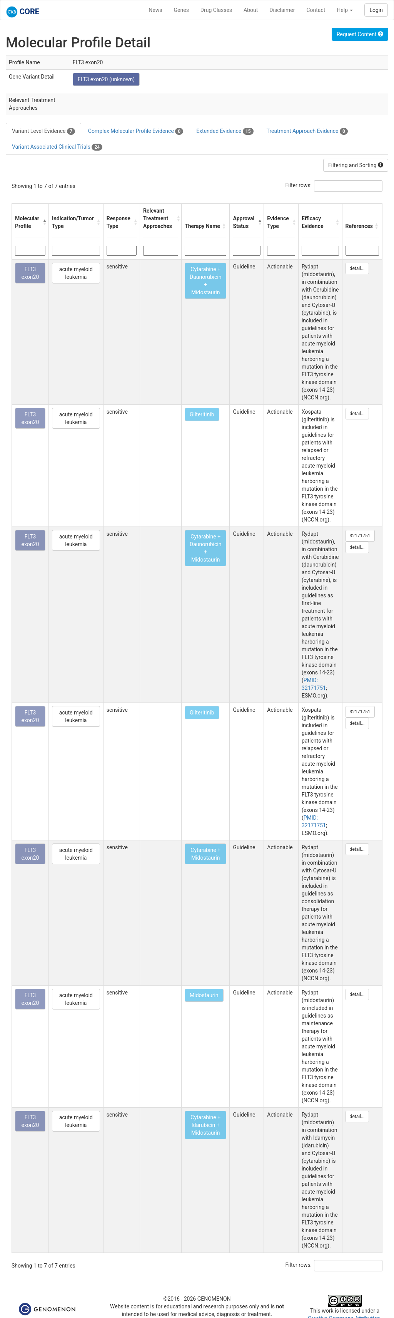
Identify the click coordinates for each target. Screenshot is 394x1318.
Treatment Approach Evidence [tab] (307, 131)
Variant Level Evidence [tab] (43, 131)
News (155, 10)
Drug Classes (216, 10)
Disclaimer (282, 10)
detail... (357, 268)
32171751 (360, 535)
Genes (181, 10)
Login (376, 10)
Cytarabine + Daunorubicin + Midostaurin (205, 280)
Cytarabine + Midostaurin (205, 854)
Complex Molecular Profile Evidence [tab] (135, 131)
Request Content (360, 34)
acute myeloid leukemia (76, 273)
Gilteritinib (202, 414)
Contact (315, 10)
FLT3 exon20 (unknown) (106, 79)
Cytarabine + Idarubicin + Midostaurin (205, 1125)
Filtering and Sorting (355, 165)
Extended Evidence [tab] (224, 131)
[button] (43, 222)
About (251, 10)
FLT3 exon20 (30, 273)
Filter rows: (298, 185)
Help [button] (345, 10)
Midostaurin (204, 995)
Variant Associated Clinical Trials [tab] (57, 147)
